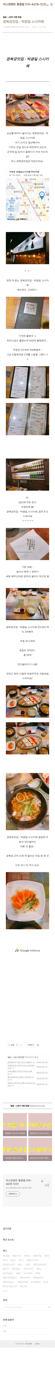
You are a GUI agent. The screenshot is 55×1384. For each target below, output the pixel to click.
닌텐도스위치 (9, 1264)
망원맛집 (37, 1256)
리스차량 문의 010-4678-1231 (19, 1188)
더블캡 (6, 1256)
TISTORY (28, 1344)
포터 (19, 1273)
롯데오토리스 (9, 1282)
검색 (49, 1307)
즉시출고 (16, 1269)
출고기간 (17, 1256)
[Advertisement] (27, 950)
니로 (46, 1282)
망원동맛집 (38, 1277)
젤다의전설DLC (10, 1277)
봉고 (39, 1269)
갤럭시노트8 (33, 1260)
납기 (14, 1260)
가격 (6, 1260)
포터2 (27, 1256)
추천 (47, 1256)
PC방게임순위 (40, 1264)
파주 (29, 1264)
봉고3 (6, 1269)
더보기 (5, 1291)
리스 (21, 1264)
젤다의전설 (23, 1282)
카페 (38, 1273)
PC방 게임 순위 (10, 1286)
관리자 (37, 1344)
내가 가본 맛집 (19, 1057)
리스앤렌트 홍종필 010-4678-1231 (24, 4)
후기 (21, 1260)
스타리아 (28, 1273)
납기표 (24, 1286)
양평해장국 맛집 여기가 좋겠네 (19, 1062)
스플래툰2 (36, 1282)
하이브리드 (29, 1269)
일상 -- (10, 1057)
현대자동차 (25, 1277)
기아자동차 (8, 1273)
